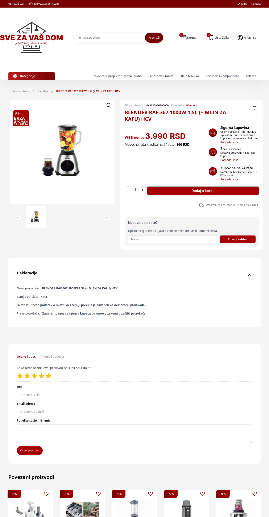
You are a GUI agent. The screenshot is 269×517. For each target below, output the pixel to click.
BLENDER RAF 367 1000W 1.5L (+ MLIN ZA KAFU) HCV (88, 91)
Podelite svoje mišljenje (33, 420)
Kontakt (256, 3)
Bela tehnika (190, 76)
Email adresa (26, 404)
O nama (242, 3)
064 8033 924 (16, 3)
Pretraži (154, 38)
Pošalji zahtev (237, 239)
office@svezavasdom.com (43, 3)
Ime (19, 387)
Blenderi (43, 91)
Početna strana (20, 91)
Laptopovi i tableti (161, 76)
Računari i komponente (222, 76)
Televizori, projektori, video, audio (117, 76)
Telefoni (251, 76)
